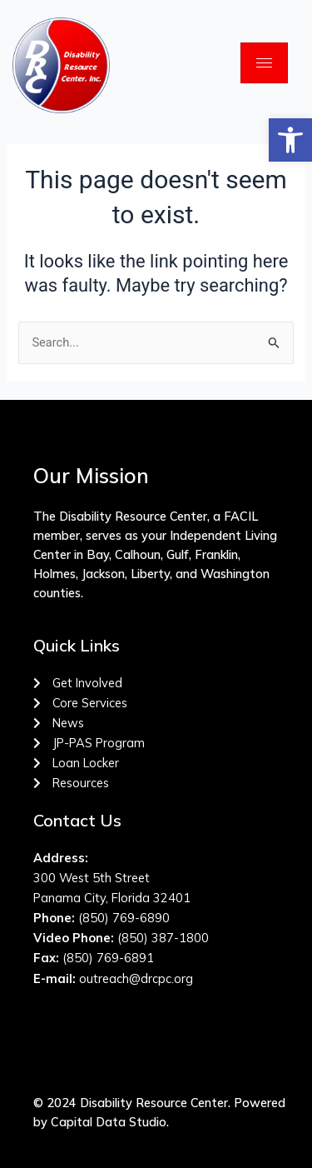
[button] (290, 140)
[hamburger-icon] (264, 62)
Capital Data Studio (108, 1122)
